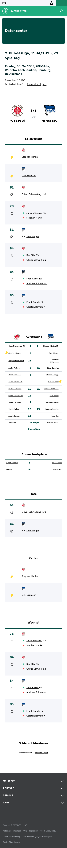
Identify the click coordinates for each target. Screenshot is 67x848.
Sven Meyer (32, 236)
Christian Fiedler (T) (51, 346)
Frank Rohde (33, 302)
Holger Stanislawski (16, 361)
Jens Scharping (14, 416)
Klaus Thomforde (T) (16, 346)
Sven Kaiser (32, 279)
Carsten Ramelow (35, 307)
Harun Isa (55, 416)
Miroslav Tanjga (52, 375)
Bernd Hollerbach (15, 382)
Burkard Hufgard (36, 84)
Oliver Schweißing (31, 194)
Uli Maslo (12, 423)
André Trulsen (14, 368)
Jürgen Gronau (34, 213)
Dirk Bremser (29, 175)
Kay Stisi (30, 255)
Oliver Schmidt (53, 368)
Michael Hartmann (51, 389)
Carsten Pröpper (14, 389)
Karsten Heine (53, 423)
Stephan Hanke (30, 157)
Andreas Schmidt (52, 409)
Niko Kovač (54, 396)
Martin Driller (13, 409)
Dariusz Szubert (14, 402)
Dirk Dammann (14, 375)
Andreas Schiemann (36, 283)
